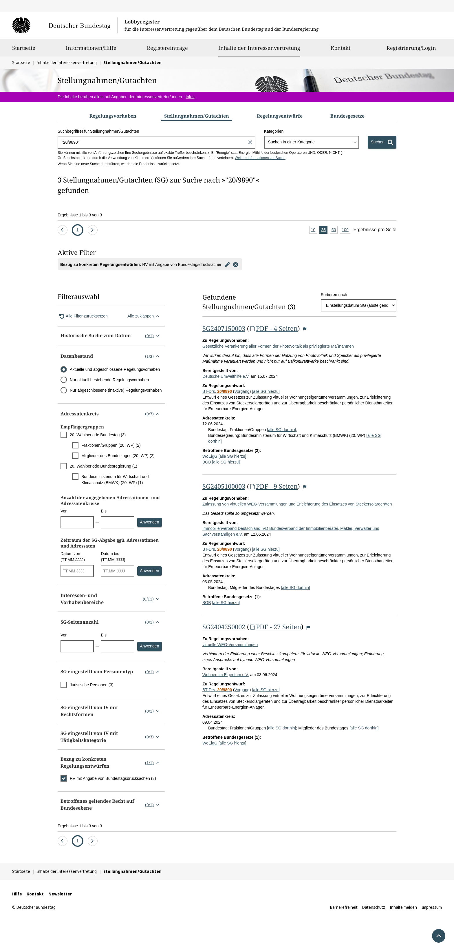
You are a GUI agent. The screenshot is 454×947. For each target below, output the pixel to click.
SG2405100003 (223, 486)
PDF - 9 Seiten (273, 486)
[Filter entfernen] (236, 264)
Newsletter (60, 894)
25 (324, 230)
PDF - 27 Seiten (275, 626)
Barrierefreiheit (344, 907)
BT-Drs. (217, 391)
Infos (190, 96)
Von (64, 511)
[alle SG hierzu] (266, 391)
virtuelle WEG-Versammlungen (230, 644)
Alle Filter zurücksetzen (83, 316)
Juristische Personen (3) (92, 685)
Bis (103, 511)
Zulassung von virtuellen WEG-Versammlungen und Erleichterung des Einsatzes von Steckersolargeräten (297, 504)
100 (346, 230)
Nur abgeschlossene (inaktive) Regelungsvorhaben (116, 390)
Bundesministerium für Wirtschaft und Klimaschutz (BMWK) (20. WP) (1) (115, 479)
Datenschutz (373, 907)
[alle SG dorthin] (281, 429)
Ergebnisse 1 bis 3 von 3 (80, 215)
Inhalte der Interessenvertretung (259, 47)
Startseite (23, 50)
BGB (206, 462)
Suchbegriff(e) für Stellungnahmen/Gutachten (98, 131)
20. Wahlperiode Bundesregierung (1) (103, 466)
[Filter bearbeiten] (228, 264)
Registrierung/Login (411, 50)
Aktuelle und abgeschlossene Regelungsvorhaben (115, 369)
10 (314, 230)
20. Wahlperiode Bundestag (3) (98, 435)
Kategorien (274, 131)
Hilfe (17, 894)
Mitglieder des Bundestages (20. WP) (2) (118, 455)
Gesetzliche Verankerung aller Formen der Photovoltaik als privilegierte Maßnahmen (278, 346)
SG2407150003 (223, 328)
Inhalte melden (403, 907)
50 (335, 230)
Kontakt (340, 50)
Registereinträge (167, 50)
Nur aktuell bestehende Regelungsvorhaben (109, 379)
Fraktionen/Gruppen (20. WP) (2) (111, 445)
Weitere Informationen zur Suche (260, 158)
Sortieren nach (334, 294)
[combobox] (311, 142)
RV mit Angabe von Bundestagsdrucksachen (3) (113, 778)
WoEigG (209, 456)
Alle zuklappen (144, 316)
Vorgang (241, 391)
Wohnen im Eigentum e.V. (225, 674)
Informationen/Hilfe (91, 50)
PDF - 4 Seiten (273, 328)
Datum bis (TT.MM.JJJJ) (113, 556)
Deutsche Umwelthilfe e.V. (226, 376)
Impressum (432, 907)
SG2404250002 (223, 626)
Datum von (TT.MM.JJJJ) (73, 556)
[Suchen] (382, 142)
